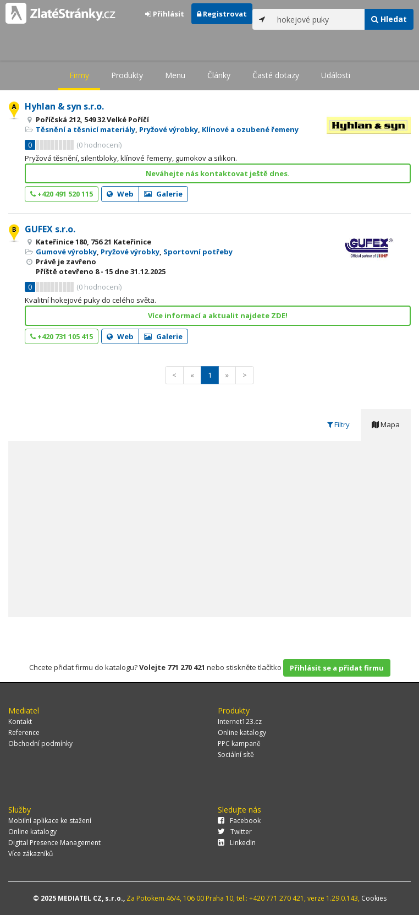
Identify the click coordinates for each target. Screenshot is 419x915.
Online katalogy (242, 732)
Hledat (389, 19)
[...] (318, 19)
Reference (24, 732)
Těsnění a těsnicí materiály (85, 129)
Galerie (163, 194)
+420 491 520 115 (61, 194)
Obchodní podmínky (40, 743)
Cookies (374, 898)
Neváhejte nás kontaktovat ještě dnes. (218, 173)
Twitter (235, 831)
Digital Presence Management (54, 842)
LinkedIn (237, 842)
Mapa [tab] (386, 424)
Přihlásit (164, 14)
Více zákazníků (30, 853)
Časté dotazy (275, 75)
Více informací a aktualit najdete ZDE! (218, 315)
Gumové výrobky (66, 252)
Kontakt (20, 721)
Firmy (79, 75)
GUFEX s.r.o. (50, 229)
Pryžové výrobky (168, 129)
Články (218, 75)
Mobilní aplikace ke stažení (49, 820)
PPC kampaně (239, 743)
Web (120, 194)
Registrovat (222, 14)
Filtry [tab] (338, 424)
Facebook (239, 820)
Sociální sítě (236, 754)
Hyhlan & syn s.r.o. (64, 106)
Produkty (127, 75)
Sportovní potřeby (198, 252)
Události (335, 75)
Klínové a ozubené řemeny (250, 129)
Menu (175, 75)
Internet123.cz (240, 721)
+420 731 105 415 (61, 336)
